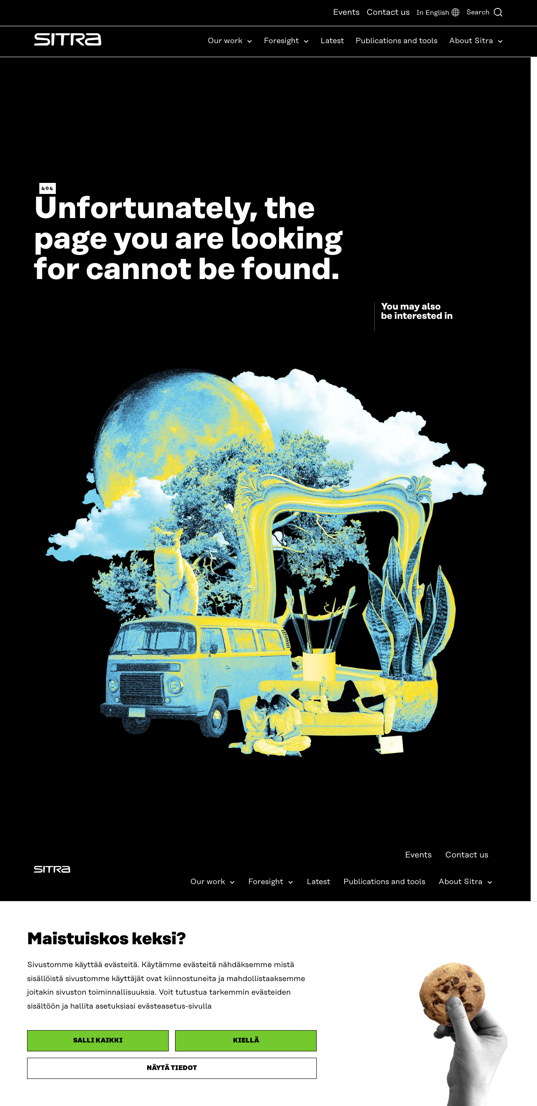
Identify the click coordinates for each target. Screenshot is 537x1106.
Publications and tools (397, 41)
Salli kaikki (98, 1040)
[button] (438, 13)
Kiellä (246, 1040)
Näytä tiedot (172, 1068)
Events (346, 12)
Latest (332, 41)
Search (484, 12)
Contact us (388, 12)
